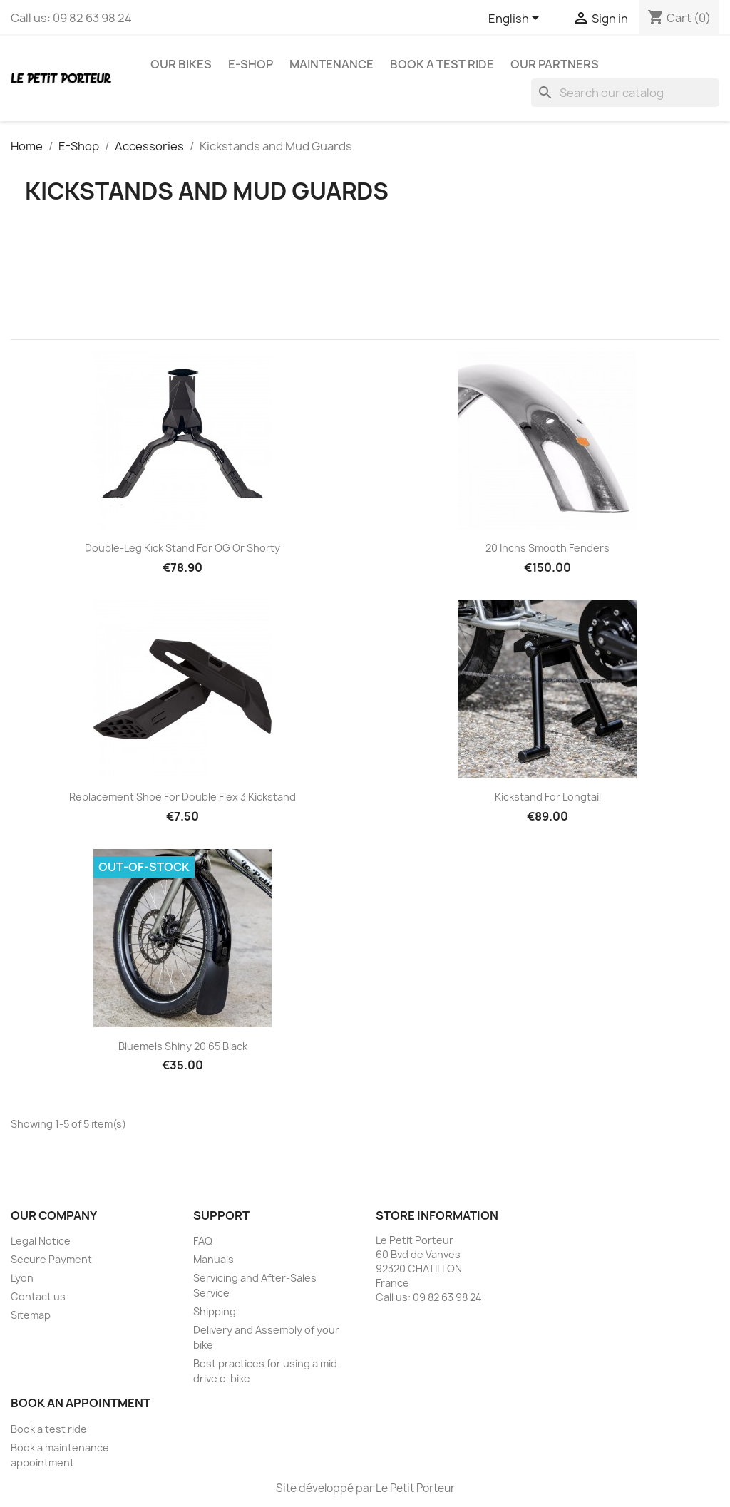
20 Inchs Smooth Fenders (547, 548)
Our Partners (554, 64)
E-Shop (250, 64)
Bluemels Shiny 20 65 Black (182, 1046)
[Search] (625, 92)
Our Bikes (181, 64)
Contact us (38, 1296)
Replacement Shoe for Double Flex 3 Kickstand (182, 796)
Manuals (213, 1259)
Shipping (214, 1311)
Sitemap (31, 1315)
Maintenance (331, 64)
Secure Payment (51, 1259)
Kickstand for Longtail (548, 796)
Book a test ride (442, 64)
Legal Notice (41, 1241)
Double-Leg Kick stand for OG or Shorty (182, 548)
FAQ (202, 1241)
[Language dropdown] (516, 19)
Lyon (22, 1278)
